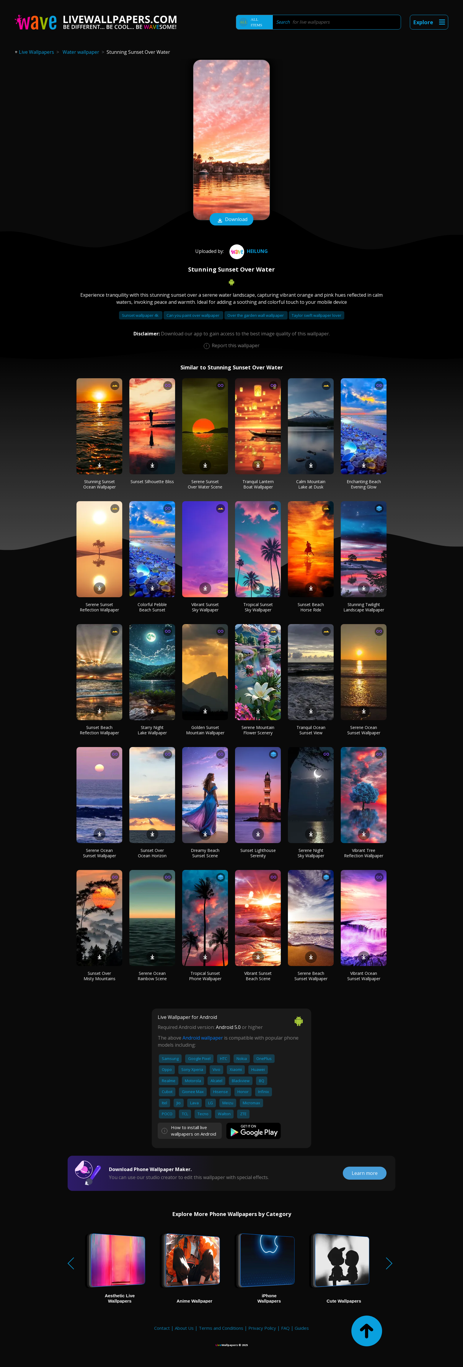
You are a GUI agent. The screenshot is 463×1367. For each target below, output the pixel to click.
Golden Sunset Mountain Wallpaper (205, 730)
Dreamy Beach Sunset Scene (205, 853)
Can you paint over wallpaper (193, 315)
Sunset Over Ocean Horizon (152, 853)
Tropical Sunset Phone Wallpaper (205, 975)
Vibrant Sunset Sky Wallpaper (205, 607)
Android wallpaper (202, 1038)
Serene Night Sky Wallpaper (311, 853)
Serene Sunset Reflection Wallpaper (99, 607)
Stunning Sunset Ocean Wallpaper (99, 484)
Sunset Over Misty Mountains (99, 975)
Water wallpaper (81, 52)
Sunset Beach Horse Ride (311, 607)
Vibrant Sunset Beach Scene (258, 975)
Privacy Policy (262, 1328)
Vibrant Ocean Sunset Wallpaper (363, 975)
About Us (184, 1328)
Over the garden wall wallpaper (256, 315)
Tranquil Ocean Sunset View (310, 730)
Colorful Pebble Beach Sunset (152, 607)
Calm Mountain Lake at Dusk (310, 484)
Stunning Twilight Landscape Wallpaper (363, 607)
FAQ (285, 1328)
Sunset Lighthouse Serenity (258, 853)
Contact (162, 1328)
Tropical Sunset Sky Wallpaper (258, 607)
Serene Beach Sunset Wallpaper (310, 975)
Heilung (248, 251)
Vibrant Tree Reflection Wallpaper (363, 853)
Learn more (365, 1173)
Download (231, 220)
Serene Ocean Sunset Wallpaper (363, 730)
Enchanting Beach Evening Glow (364, 484)
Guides (302, 1328)
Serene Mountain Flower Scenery (258, 730)
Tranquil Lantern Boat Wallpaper (258, 484)
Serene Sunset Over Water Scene (205, 484)
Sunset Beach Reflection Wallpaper (99, 730)
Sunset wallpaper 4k (140, 315)
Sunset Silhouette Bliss (152, 481)
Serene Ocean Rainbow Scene (152, 975)
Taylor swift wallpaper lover (316, 315)
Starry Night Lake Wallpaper (152, 730)
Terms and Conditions (221, 1328)
